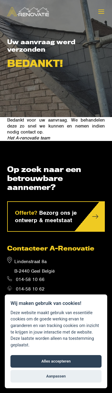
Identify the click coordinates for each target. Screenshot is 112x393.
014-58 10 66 (30, 280)
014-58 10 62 (30, 289)
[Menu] (101, 12)
